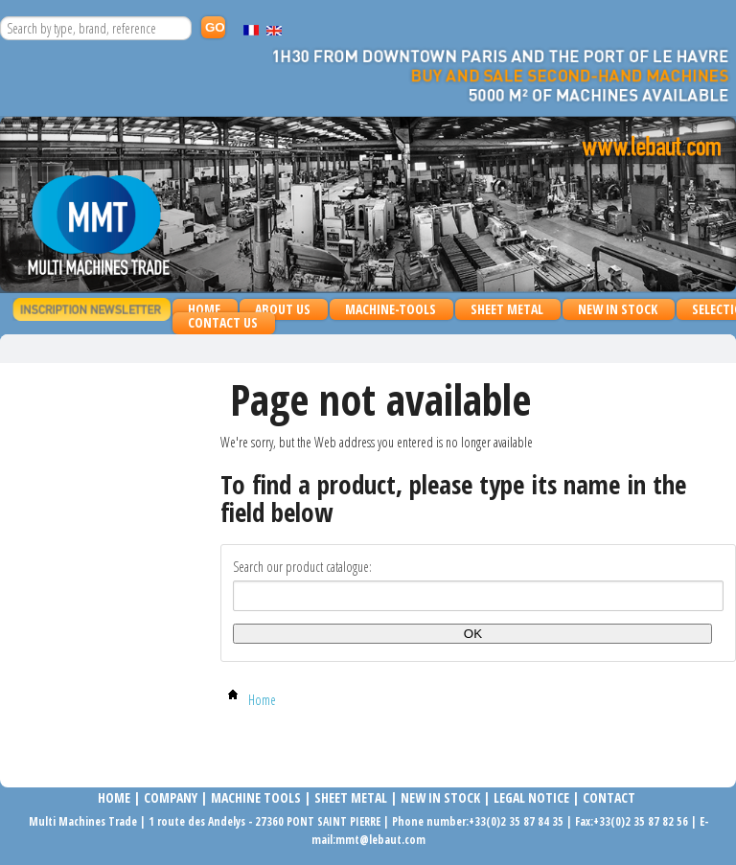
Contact (609, 797)
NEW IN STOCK (617, 309)
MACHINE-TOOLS (386, 310)
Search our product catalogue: (302, 567)
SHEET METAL (502, 310)
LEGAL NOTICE (531, 797)
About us (282, 309)
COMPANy (170, 797)
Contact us (223, 322)
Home (204, 309)
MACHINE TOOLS (254, 797)
